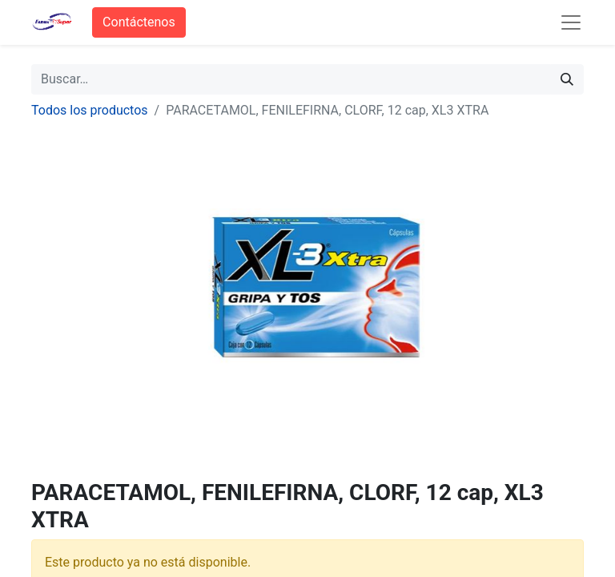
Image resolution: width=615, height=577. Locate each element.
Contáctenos (138, 22)
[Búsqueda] (567, 79)
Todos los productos (89, 110)
